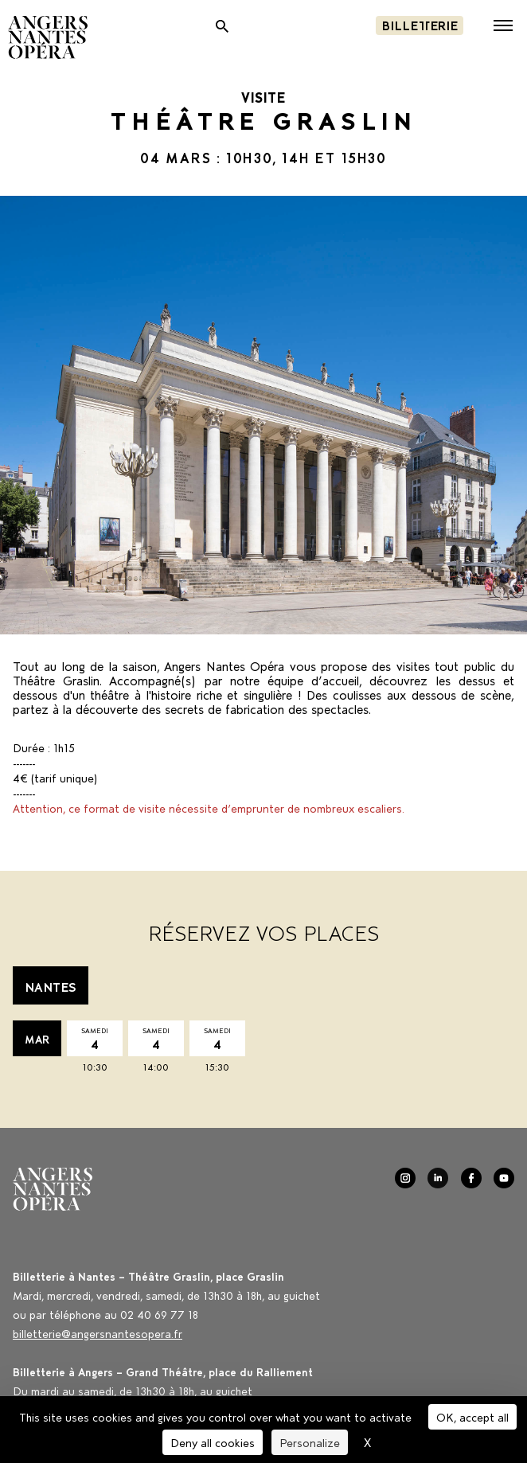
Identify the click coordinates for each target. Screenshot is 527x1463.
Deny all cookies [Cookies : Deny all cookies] (212, 1441)
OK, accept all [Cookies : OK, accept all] (472, 1416)
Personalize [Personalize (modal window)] (309, 1441)
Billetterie (419, 24)
